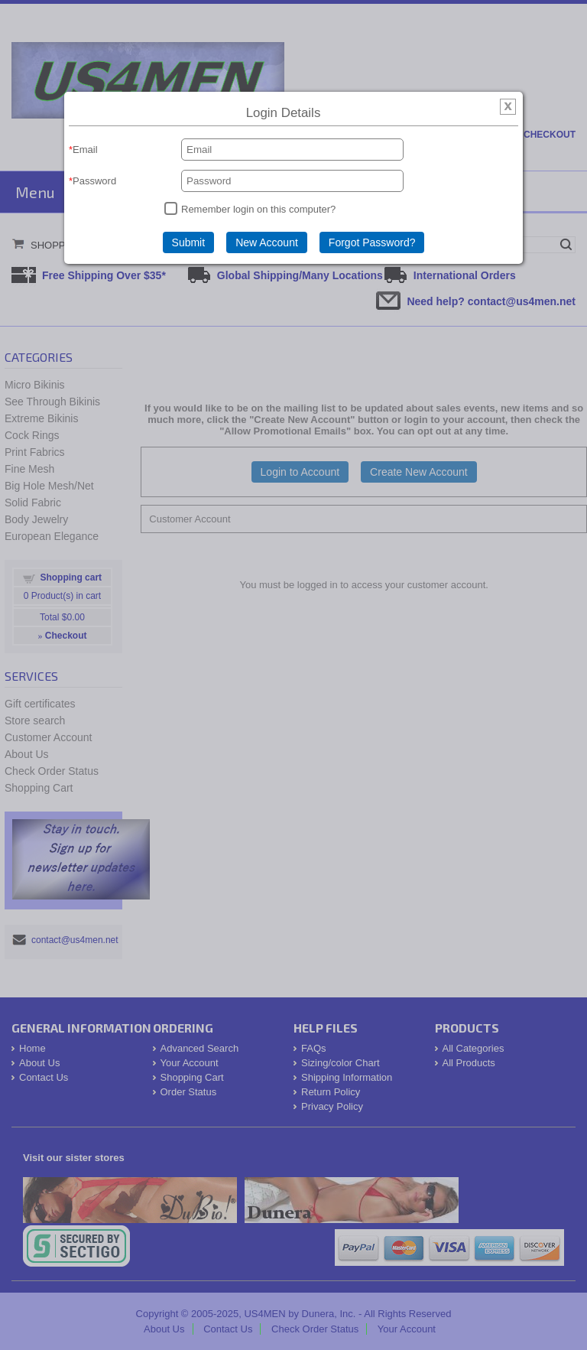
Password (94, 181)
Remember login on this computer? (258, 209)
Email (85, 149)
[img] (508, 107)
